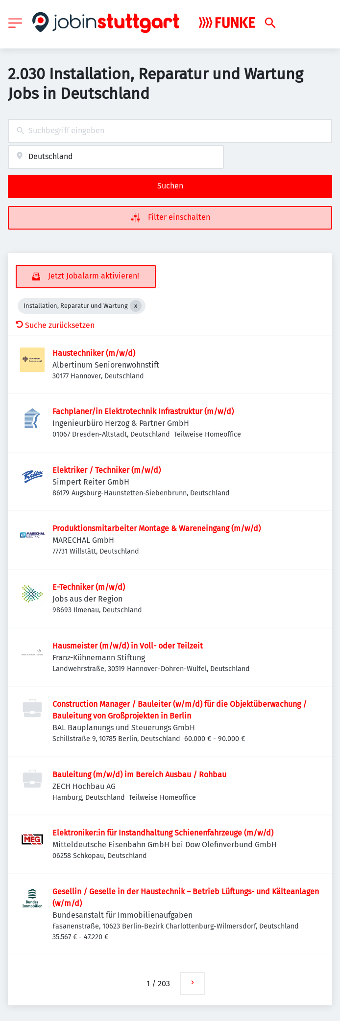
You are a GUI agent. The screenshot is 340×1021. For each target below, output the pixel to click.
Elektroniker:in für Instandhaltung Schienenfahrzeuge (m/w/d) (162, 832)
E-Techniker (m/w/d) (88, 587)
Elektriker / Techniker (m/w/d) (106, 470)
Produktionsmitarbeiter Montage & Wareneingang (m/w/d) (156, 528)
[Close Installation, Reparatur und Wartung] (136, 306)
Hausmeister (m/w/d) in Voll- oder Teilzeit (127, 645)
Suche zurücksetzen (55, 325)
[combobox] (170, 131)
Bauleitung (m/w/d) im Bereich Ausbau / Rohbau (139, 774)
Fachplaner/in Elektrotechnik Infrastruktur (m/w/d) (143, 411)
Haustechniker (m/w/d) (93, 353)
